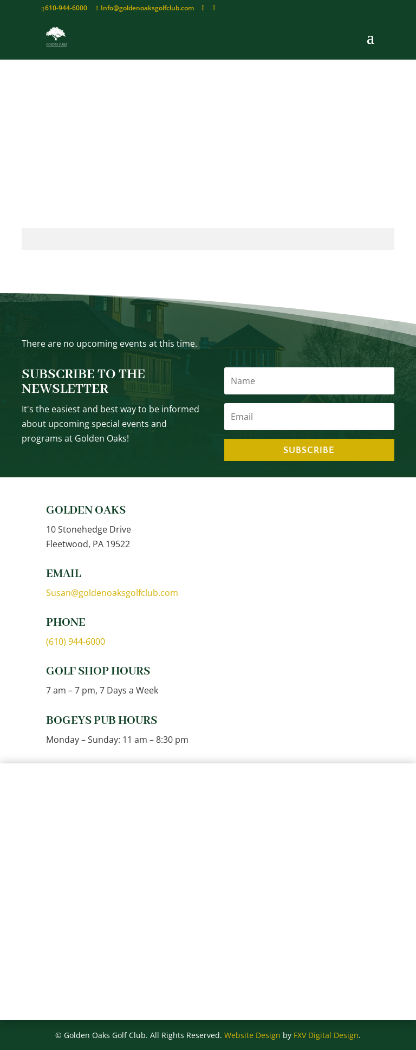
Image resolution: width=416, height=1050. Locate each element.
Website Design (252, 1035)
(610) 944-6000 (75, 641)
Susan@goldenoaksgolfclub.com (112, 593)
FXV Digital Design (326, 1035)
